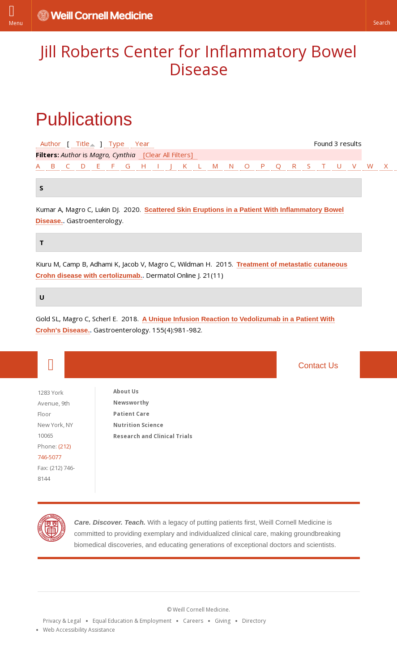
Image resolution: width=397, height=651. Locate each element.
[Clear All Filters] (168, 154)
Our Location (51, 364)
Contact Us (318, 365)
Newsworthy (131, 402)
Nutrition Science (138, 425)
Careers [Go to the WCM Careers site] (193, 621)
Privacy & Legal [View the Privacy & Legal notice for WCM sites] (62, 621)
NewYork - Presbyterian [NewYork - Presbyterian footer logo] (273, 577)
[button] (381, 15)
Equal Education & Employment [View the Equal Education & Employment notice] (132, 621)
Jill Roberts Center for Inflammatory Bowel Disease (198, 60)
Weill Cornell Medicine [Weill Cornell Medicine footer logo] (133, 577)
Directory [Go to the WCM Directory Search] (254, 621)
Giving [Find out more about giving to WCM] (223, 621)
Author (50, 143)
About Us (126, 391)
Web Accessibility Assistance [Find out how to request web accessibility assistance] (79, 630)
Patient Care (131, 414)
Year (142, 143)
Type (116, 143)
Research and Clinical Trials (152, 436)
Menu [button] (16, 23)
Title (83, 143)
